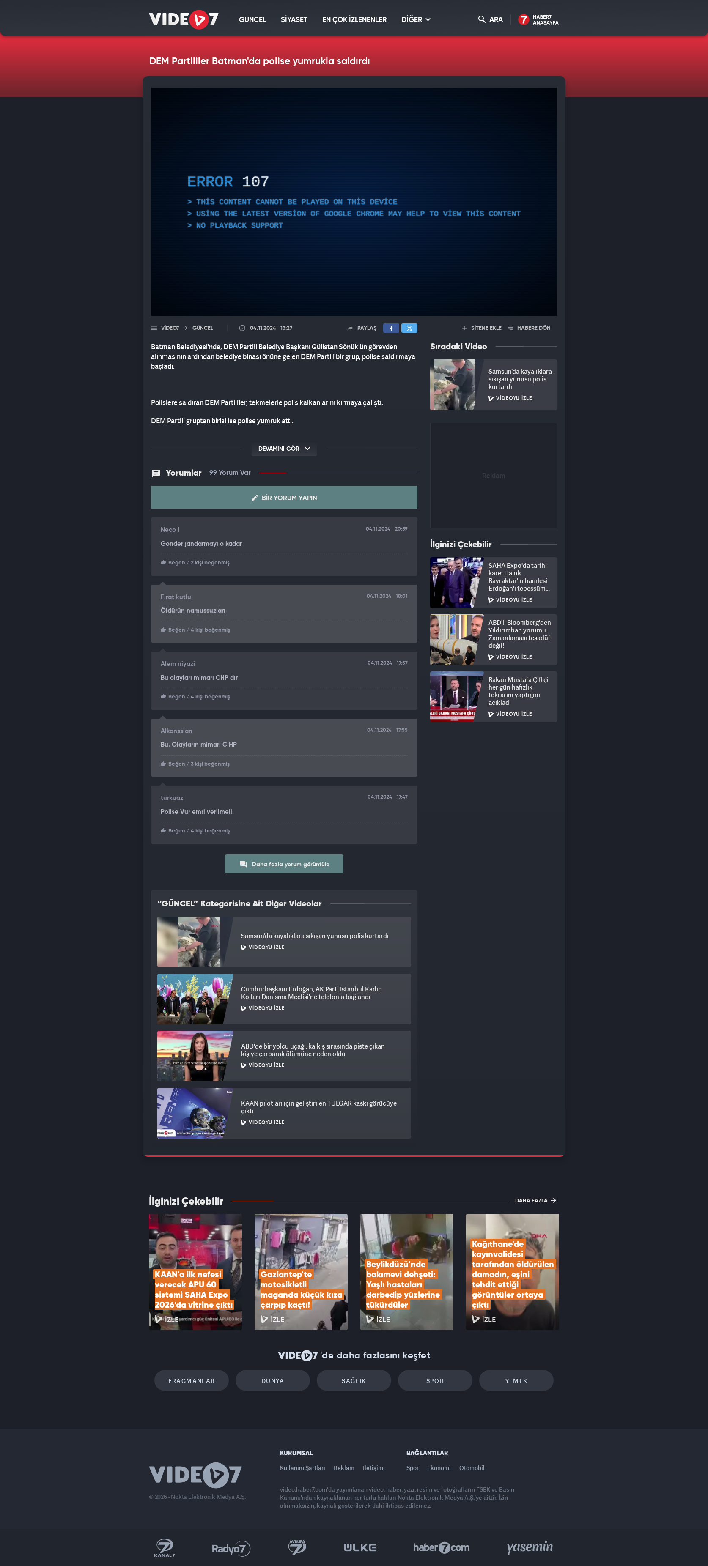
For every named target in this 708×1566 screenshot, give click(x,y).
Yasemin (530, 1548)
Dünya (272, 1381)
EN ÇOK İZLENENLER (354, 20)
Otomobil (472, 1468)
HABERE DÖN (529, 328)
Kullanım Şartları (302, 1468)
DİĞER (416, 20)
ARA (490, 20)
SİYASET (294, 20)
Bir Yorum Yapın (284, 498)
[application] (354, 202)
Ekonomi (439, 1468)
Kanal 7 (164, 1548)
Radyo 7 (231, 1548)
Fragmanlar (191, 1381)
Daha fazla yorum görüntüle (284, 864)
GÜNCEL (252, 20)
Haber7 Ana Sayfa (538, 20)
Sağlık (354, 1381)
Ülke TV (360, 1548)
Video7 (170, 328)
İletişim (373, 1468)
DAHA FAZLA (535, 1200)
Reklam (344, 1468)
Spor (435, 1381)
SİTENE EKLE (482, 328)
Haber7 (442, 1548)
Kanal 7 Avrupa (297, 1548)
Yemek (516, 1381)
